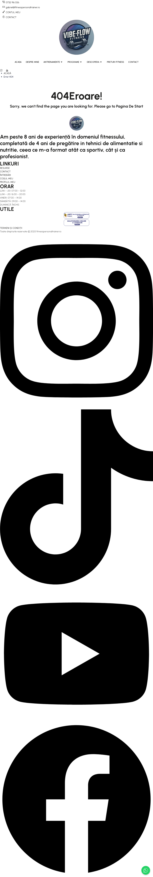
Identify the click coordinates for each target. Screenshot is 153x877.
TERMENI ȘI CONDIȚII (11, 228)
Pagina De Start (129, 106)
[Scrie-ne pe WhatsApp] (145, 870)
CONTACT (133, 62)
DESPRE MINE (32, 62)
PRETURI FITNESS (115, 62)
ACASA (18, 62)
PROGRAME (75, 62)
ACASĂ (7, 73)
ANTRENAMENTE (52, 62)
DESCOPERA (94, 62)
